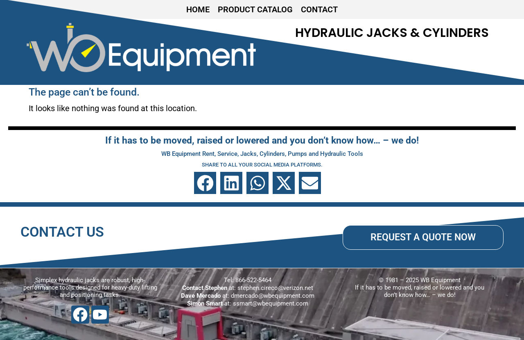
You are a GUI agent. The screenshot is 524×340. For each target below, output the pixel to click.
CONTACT (319, 9)
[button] (205, 183)
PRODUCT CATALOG (255, 9)
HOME (198, 9)
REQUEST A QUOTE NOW (423, 237)
